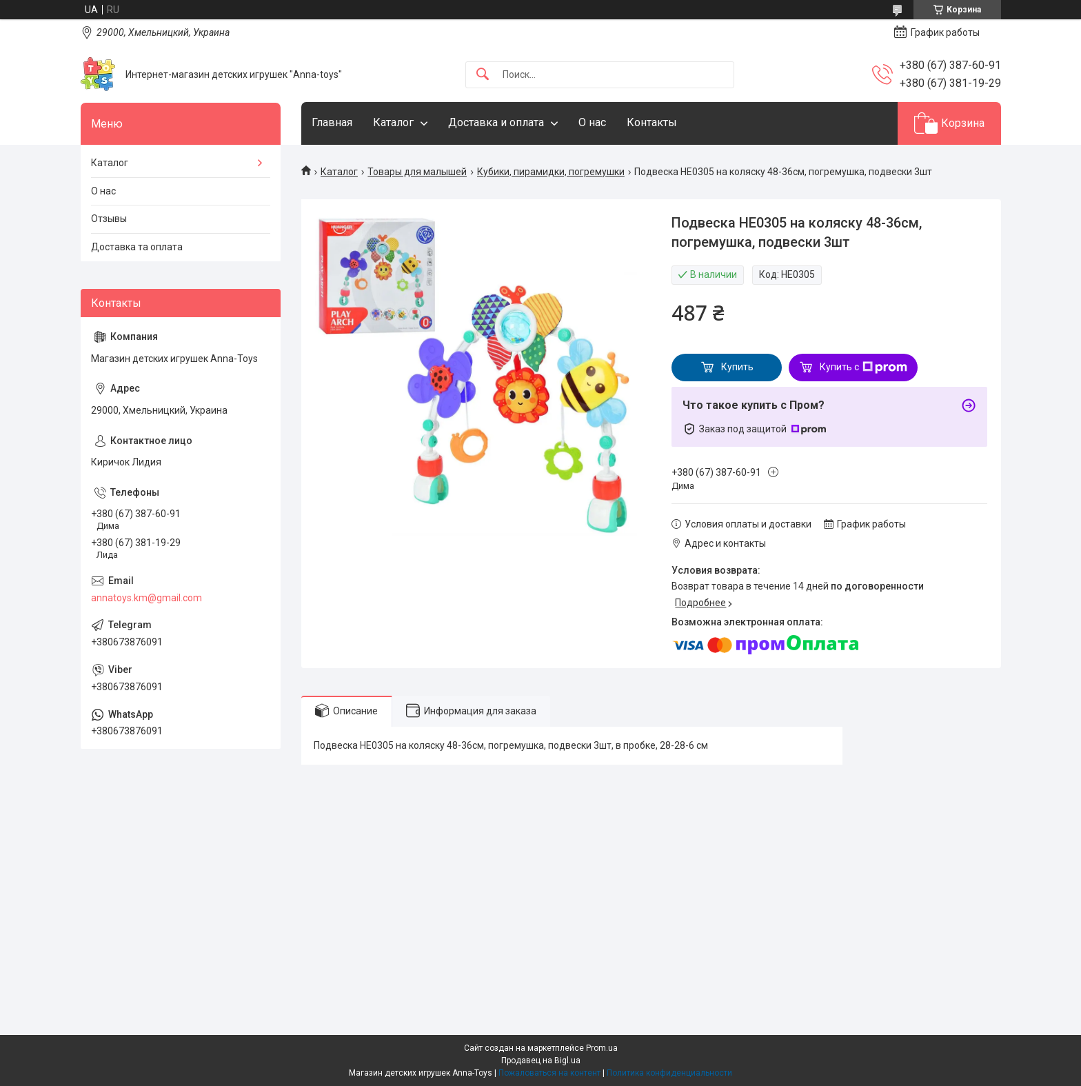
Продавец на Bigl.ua (540, 1060)
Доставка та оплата (137, 246)
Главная (332, 122)
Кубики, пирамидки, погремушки (551, 171)
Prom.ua (602, 1048)
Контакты (652, 122)
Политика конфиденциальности (669, 1073)
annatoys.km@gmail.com (146, 597)
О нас (592, 122)
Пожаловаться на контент (549, 1073)
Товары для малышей (417, 171)
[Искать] (482, 75)
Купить (737, 366)
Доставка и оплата (496, 122)
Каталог (393, 122)
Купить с (863, 367)
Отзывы (109, 218)
